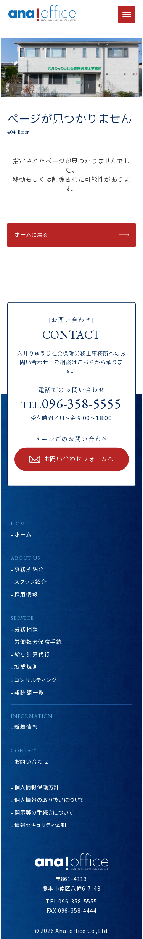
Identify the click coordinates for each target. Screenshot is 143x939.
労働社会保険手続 (38, 641)
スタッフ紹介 (30, 581)
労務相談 (26, 629)
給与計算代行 (32, 654)
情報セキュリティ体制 (40, 824)
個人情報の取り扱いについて (49, 799)
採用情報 (26, 594)
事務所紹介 (29, 569)
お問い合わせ (31, 761)
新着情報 (26, 726)
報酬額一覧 (29, 692)
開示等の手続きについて (44, 812)
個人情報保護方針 (36, 787)
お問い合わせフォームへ (79, 459)
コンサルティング (35, 679)
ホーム (23, 534)
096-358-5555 (82, 403)
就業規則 (26, 666)
